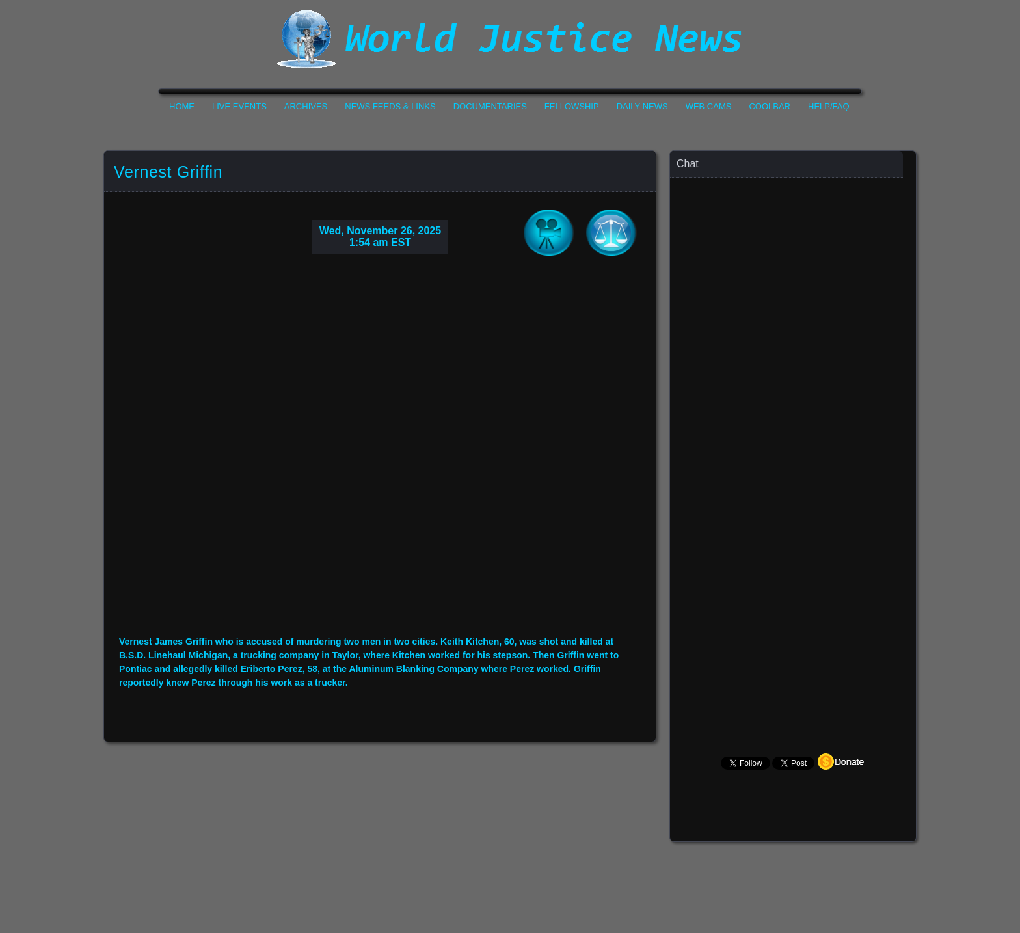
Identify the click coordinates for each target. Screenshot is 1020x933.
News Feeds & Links (390, 106)
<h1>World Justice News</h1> (510, 39)
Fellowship (571, 106)
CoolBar (769, 106)
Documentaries (490, 106)
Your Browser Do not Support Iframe (380, 454)
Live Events (239, 106)
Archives (305, 106)
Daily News (642, 106)
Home (182, 106)
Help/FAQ (829, 106)
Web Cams (709, 106)
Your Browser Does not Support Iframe (793, 433)
